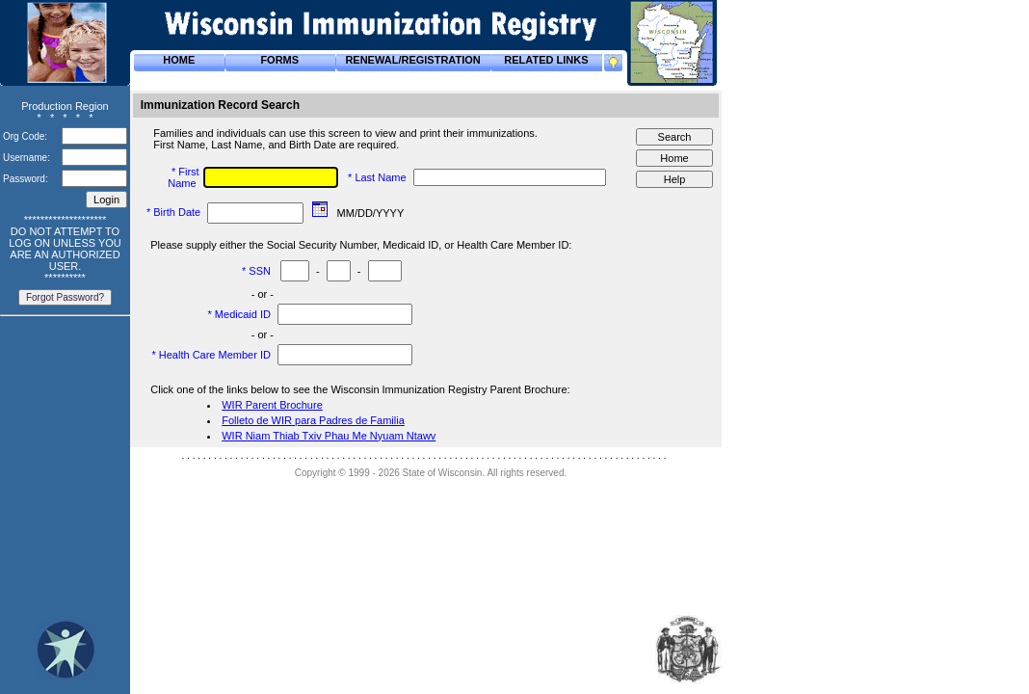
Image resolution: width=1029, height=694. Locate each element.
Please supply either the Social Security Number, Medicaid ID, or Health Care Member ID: (362, 245)
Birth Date (178, 212)
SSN (261, 271)
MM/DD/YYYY (372, 213)
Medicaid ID (244, 314)
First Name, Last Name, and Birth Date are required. (277, 144)
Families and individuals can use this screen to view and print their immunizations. (347, 133)
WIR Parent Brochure (272, 405)
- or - (262, 294)
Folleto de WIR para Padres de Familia (313, 420)
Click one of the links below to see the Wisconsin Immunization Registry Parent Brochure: (361, 389)
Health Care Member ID (216, 354)
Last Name (382, 177)
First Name (183, 177)
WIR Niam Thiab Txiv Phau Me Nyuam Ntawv (328, 435)
